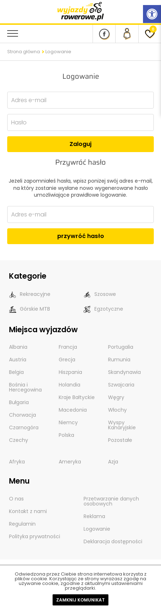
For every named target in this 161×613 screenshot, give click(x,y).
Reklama (94, 516)
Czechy (18, 440)
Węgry (116, 397)
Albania (18, 347)
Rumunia (119, 359)
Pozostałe (120, 440)
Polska (66, 435)
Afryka (17, 461)
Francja (68, 347)
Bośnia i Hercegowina (25, 387)
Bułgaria (19, 402)
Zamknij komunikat (80, 600)
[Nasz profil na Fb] (104, 34)
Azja (113, 461)
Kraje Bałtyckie (77, 397)
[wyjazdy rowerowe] (80, 11)
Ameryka (70, 461)
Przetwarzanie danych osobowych (111, 501)
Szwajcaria (121, 384)
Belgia (16, 372)
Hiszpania (70, 372)
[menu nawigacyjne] (12, 33)
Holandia (69, 384)
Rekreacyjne (29, 294)
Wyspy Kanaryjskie (122, 425)
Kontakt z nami (28, 511)
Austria (17, 359)
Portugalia (120, 347)
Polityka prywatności (34, 536)
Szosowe (100, 294)
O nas (16, 498)
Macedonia (73, 409)
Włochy (117, 409)
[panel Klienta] (126, 34)
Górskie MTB (29, 309)
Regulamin (22, 523)
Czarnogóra (24, 427)
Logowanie (97, 528)
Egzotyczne (103, 309)
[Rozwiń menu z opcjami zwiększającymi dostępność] (152, 14)
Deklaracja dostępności (113, 541)
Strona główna (23, 52)
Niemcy (68, 422)
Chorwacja (22, 414)
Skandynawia (124, 372)
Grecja (67, 359)
